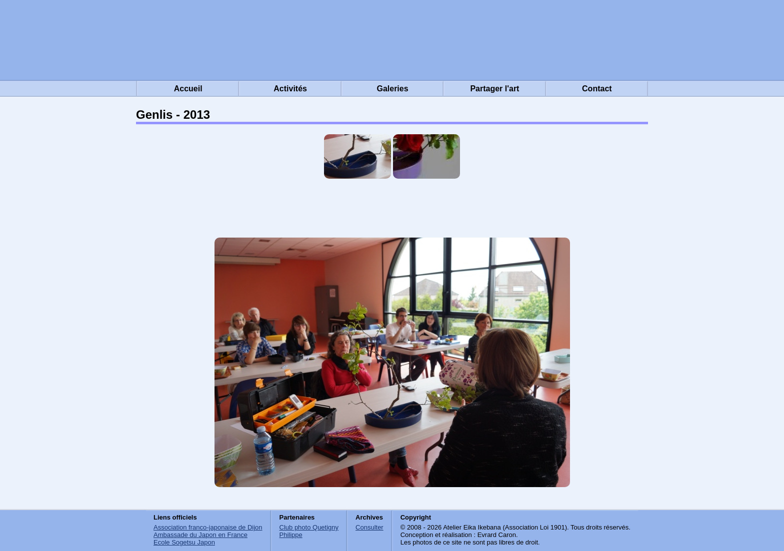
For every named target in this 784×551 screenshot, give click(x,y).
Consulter (370, 527)
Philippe (291, 535)
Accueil (188, 88)
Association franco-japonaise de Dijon (208, 527)
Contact (597, 88)
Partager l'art (494, 88)
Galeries (392, 88)
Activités (290, 88)
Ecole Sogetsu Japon (184, 542)
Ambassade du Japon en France (201, 535)
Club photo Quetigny (309, 527)
